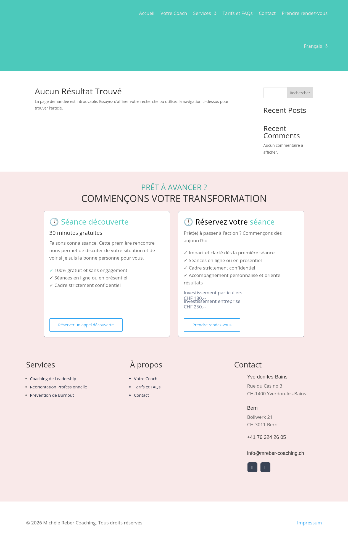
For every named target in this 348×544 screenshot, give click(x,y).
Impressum (309, 523)
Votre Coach (173, 13)
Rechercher (300, 92)
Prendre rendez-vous (305, 13)
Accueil (146, 13)
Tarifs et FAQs (238, 13)
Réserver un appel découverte (87, 325)
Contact (267, 13)
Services (202, 13)
